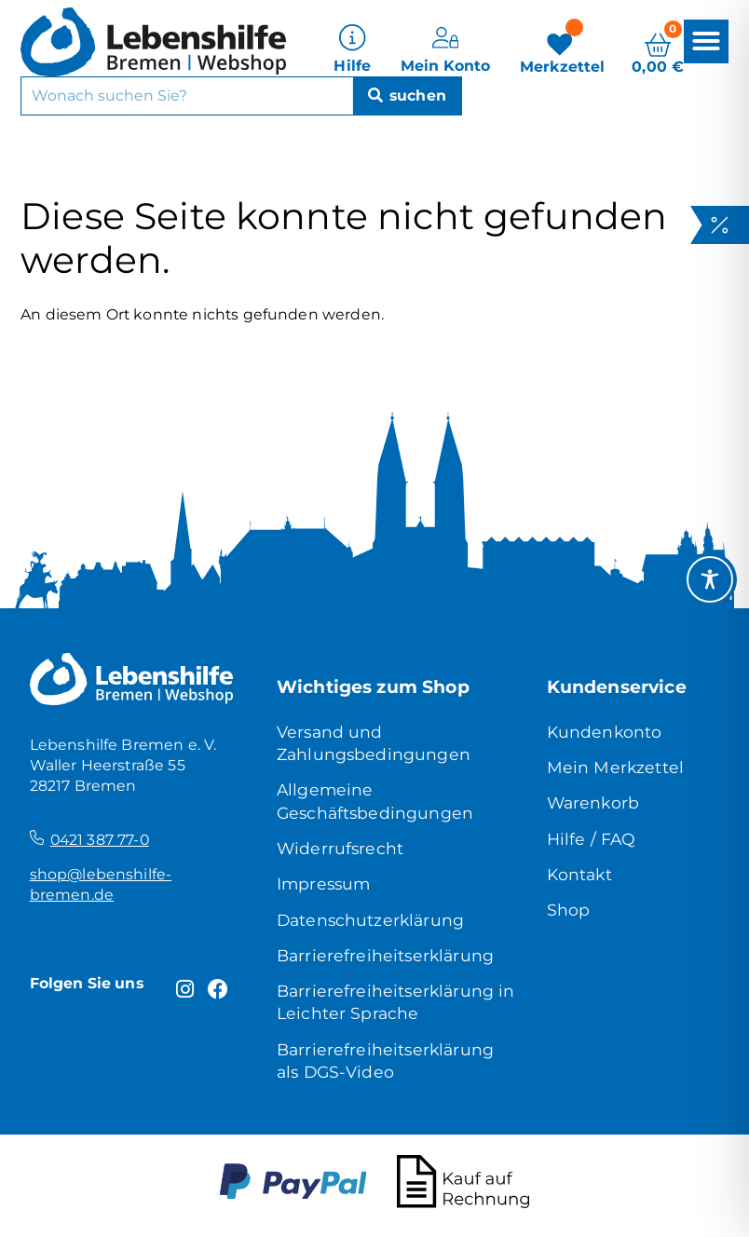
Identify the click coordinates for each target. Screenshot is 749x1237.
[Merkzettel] (563, 50)
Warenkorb (593, 802)
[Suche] (407, 95)
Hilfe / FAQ (591, 839)
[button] (706, 41)
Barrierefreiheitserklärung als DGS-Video (385, 1060)
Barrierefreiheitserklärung (385, 955)
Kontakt (579, 874)
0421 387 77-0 (99, 840)
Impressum (323, 883)
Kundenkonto (604, 731)
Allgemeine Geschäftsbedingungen (375, 801)
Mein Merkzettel (615, 767)
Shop (569, 909)
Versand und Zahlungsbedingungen (373, 743)
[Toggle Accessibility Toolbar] (710, 579)
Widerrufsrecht (340, 848)
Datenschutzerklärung (370, 920)
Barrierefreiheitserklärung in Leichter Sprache (396, 1002)
